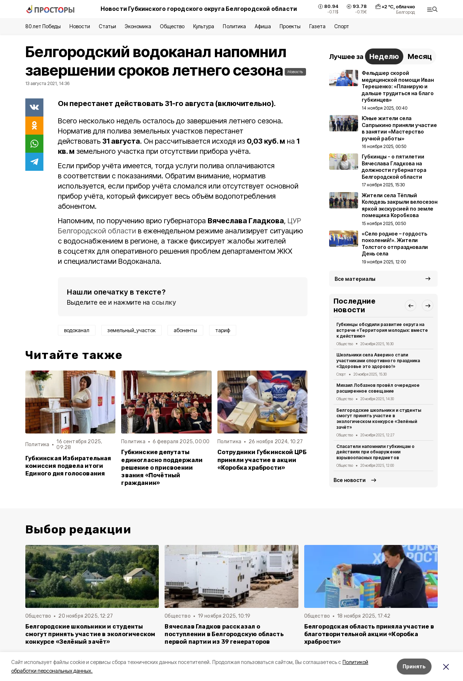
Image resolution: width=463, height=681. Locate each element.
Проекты (290, 26)
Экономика (138, 26)
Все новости (350, 480)
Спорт (341, 26)
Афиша (263, 26)
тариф (222, 330)
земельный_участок (131, 330)
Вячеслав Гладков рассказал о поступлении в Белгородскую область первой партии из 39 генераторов (224, 634)
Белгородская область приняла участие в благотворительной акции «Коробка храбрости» (369, 634)
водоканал (76, 330)
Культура (203, 26)
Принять (414, 666)
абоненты (185, 330)
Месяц (420, 56)
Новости (79, 26)
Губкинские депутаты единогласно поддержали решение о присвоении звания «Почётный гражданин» (162, 467)
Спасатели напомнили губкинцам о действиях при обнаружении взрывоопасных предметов (375, 452)
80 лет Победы (43, 26)
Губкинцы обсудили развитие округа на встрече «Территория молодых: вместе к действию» (382, 330)
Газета (317, 26)
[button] (410, 305)
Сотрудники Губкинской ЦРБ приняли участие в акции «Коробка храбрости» (262, 460)
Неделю (384, 56)
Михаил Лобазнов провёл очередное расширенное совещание (378, 388)
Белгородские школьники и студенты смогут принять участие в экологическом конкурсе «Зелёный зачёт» (378, 418)
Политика (234, 26)
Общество (172, 26)
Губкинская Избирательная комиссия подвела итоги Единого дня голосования (68, 466)
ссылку (164, 302)
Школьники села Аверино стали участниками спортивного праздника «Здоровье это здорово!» (378, 360)
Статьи (107, 26)
